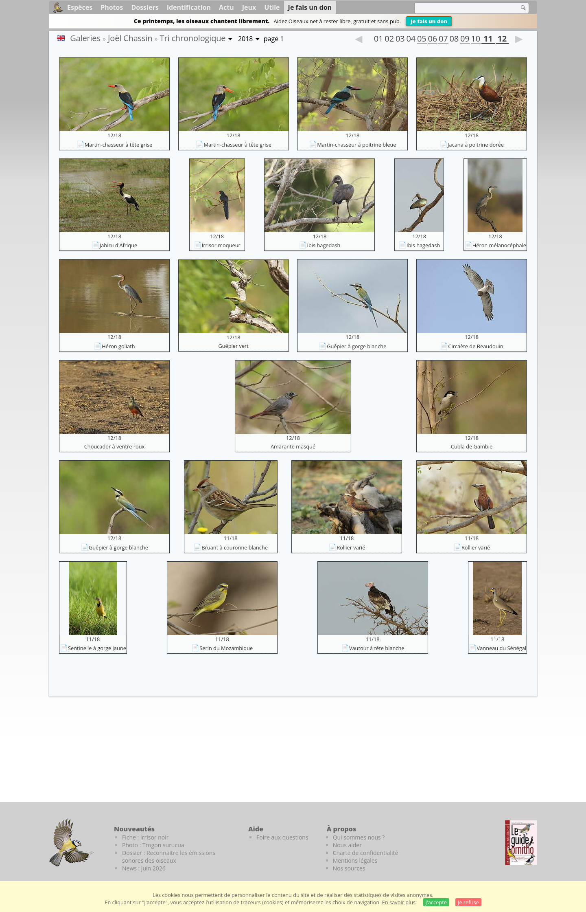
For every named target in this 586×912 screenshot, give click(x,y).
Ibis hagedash (323, 245)
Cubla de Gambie (471, 446)
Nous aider (347, 845)
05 (421, 39)
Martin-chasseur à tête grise (118, 144)
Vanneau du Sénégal (501, 648)
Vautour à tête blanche (377, 648)
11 (487, 39)
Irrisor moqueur (221, 245)
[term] (461, 8)
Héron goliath (118, 346)
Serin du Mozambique (226, 648)
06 (432, 39)
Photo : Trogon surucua (153, 845)
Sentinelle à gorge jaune (97, 648)
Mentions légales (355, 860)
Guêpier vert (233, 345)
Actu (226, 7)
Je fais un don (429, 21)
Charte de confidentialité (365, 853)
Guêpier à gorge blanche (356, 346)
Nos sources (349, 868)
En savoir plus (398, 902)
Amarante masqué (293, 446)
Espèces (79, 7)
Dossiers (144, 7)
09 (464, 39)
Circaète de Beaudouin (475, 346)
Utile (272, 7)
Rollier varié (351, 547)
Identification (189, 7)
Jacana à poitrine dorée (476, 144)
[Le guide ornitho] (521, 842)
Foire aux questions (282, 837)
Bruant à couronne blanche (234, 547)
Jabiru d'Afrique (118, 245)
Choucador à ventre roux (114, 446)
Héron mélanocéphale (499, 245)
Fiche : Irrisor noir (145, 837)
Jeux (249, 7)
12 (502, 39)
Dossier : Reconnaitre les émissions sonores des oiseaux (168, 856)
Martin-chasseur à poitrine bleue (356, 144)
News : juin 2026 (144, 868)
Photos (112, 7)
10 (475, 39)
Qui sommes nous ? (359, 837)
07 (443, 39)
